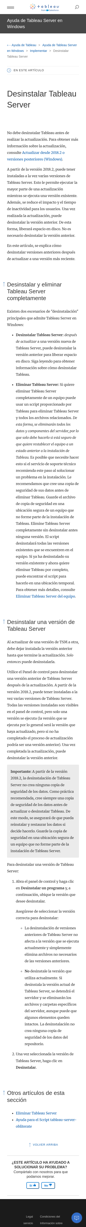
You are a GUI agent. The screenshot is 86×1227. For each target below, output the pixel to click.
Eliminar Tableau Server (36, 1113)
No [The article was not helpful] (48, 1185)
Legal (29, 1216)
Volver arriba (43, 1144)
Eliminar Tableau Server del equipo (45, 596)
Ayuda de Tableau (22, 45)
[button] (10, 7)
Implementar (39, 51)
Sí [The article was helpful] (32, 1185)
